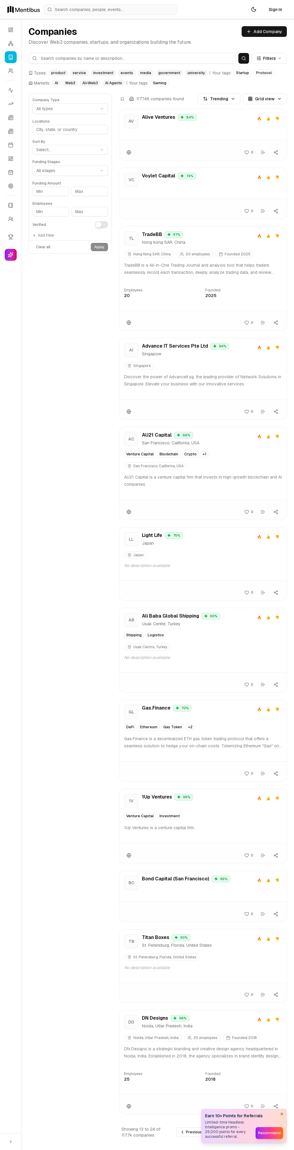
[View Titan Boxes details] (203, 965)
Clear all (43, 247)
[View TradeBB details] (203, 278)
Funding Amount (46, 183)
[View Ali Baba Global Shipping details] (203, 650)
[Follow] (249, 152)
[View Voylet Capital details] (203, 193)
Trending (219, 98)
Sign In (275, 9)
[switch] (101, 224)
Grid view (265, 98)
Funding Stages (46, 162)
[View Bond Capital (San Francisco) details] (203, 896)
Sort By (38, 141)
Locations (41, 121)
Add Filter (43, 235)
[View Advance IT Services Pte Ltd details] (203, 378)
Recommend (269, 1133)
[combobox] (70, 149)
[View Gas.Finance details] (203, 740)
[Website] (129, 152)
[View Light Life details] (203, 563)
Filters (269, 58)
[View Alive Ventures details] (203, 134)
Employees (42, 203)
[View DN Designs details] (203, 1062)
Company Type (46, 100)
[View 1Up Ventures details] (203, 826)
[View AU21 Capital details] (203, 473)
